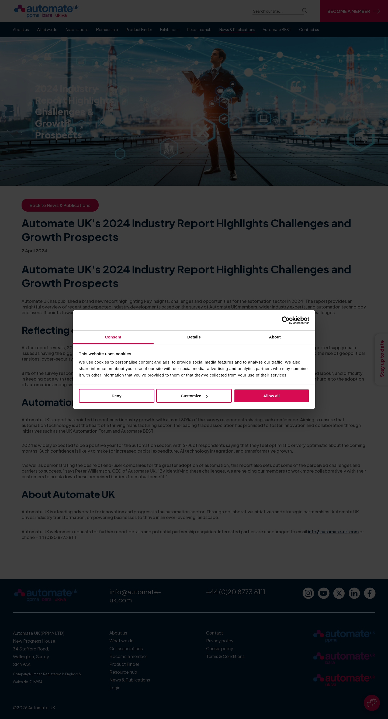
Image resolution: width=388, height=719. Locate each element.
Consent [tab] (113, 337)
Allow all (271, 396)
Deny (117, 396)
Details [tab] (194, 337)
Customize (194, 396)
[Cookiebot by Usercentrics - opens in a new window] (285, 320)
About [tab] (275, 337)
